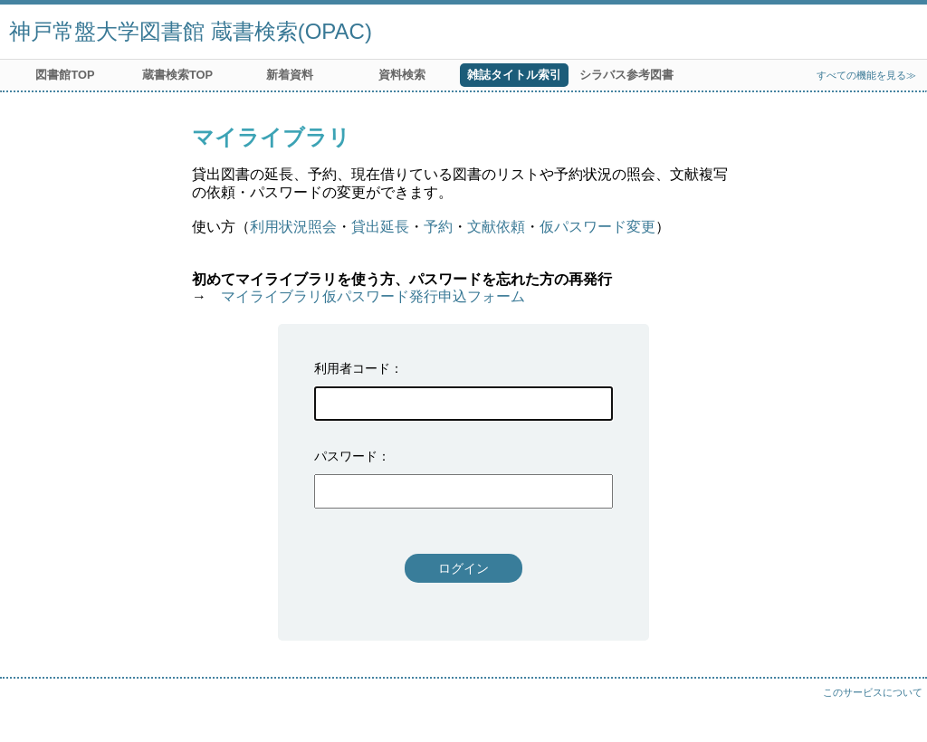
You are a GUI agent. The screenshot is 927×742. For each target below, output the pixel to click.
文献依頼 (496, 226)
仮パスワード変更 (597, 226)
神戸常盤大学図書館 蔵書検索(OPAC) (190, 31)
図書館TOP (64, 74)
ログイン (463, 568)
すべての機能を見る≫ (866, 75)
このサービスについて (872, 692)
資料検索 (401, 74)
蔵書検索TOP (177, 74)
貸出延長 (380, 226)
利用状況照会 (293, 226)
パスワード (345, 456)
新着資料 (289, 74)
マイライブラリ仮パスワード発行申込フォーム (373, 296)
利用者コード (352, 368)
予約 (438, 226)
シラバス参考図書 (626, 74)
